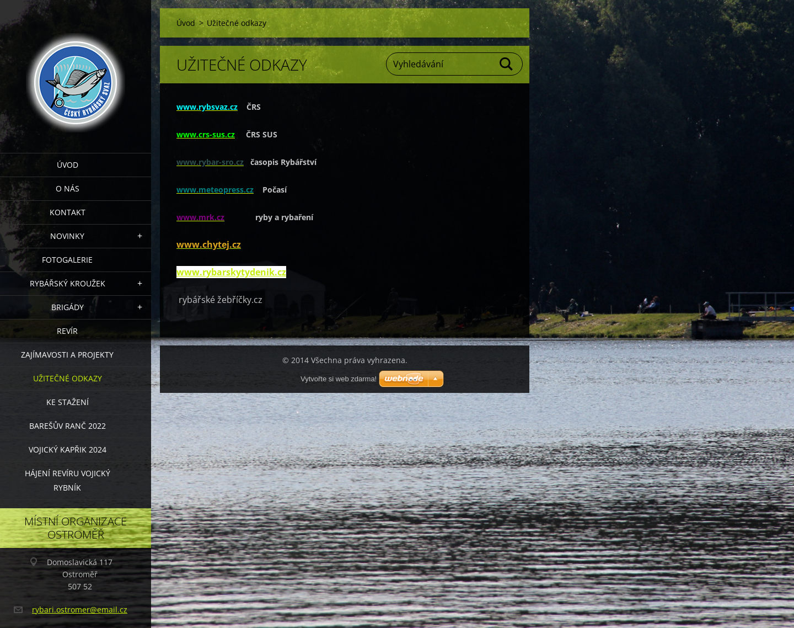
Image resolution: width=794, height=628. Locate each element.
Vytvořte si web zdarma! (339, 379)
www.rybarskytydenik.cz (231, 272)
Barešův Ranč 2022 (67, 426)
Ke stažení (67, 402)
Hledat (507, 64)
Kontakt (67, 212)
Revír (67, 331)
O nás (67, 188)
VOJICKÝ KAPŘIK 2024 (67, 449)
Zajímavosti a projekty (67, 354)
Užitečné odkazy (67, 378)
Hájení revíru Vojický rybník (67, 480)
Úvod (67, 164)
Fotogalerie (67, 259)
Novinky (67, 236)
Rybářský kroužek (67, 283)
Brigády (67, 307)
